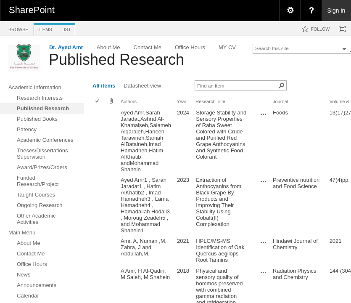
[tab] (18, 28)
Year (181, 101)
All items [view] (103, 85)
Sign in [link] (336, 10)
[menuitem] (290, 10)
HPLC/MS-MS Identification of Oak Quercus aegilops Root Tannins (220, 250)
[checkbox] (97, 101)
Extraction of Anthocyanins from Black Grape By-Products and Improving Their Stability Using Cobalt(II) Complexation (218, 202)
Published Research (116, 59)
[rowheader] (99, 141)
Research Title (210, 101)
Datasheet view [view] (142, 85)
